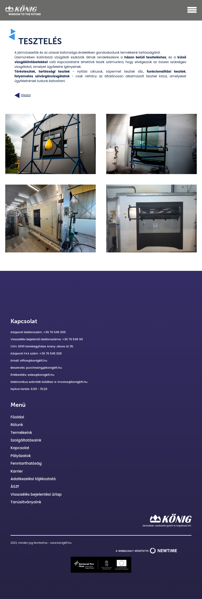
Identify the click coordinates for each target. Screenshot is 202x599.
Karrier (17, 471)
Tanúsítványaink (26, 502)
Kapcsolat (20, 447)
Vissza (22, 95)
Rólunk (17, 424)
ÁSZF (15, 486)
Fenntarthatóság (26, 463)
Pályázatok (21, 455)
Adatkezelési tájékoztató (33, 478)
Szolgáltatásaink (26, 440)
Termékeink (21, 432)
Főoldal (17, 417)
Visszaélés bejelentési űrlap (36, 494)
